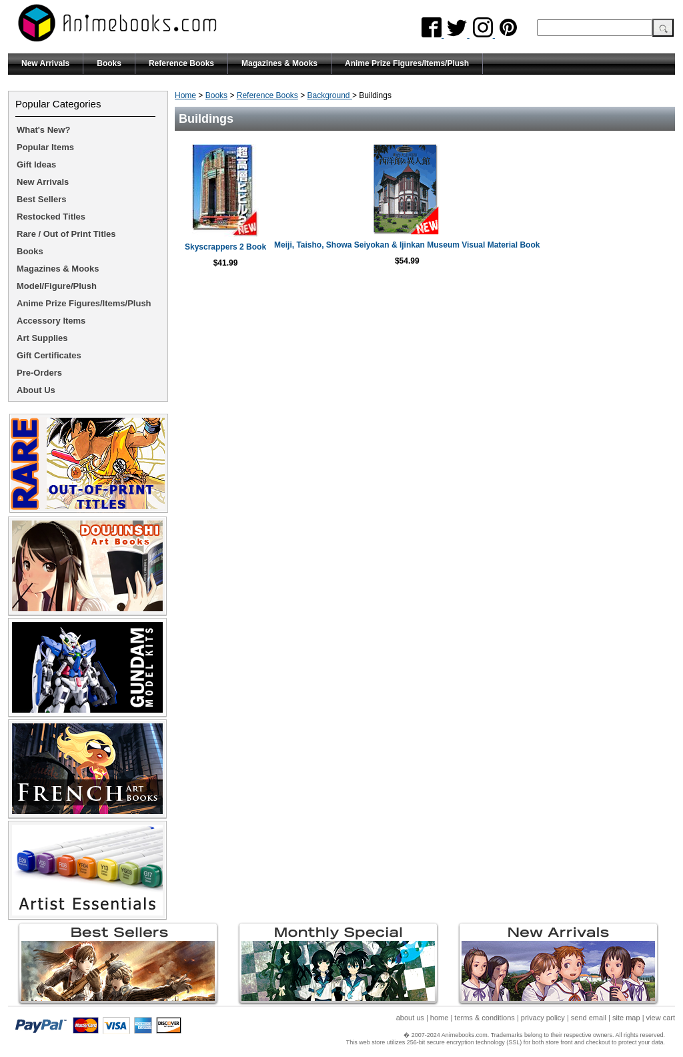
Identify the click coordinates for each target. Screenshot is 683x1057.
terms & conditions (484, 1018)
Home (185, 95)
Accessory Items (51, 321)
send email (588, 1018)
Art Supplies (42, 338)
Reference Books (181, 63)
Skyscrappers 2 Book (303, 247)
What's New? (43, 130)
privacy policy (543, 1018)
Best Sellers (41, 199)
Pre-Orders (39, 373)
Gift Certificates (49, 355)
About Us (36, 390)
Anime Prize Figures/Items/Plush (407, 63)
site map (626, 1018)
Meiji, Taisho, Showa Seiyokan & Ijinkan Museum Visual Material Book (547, 249)
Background (329, 95)
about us (410, 1018)
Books (109, 63)
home (439, 1018)
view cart (660, 1018)
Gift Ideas (36, 164)
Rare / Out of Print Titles (66, 234)
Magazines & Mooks (279, 63)
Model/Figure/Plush (57, 286)
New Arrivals (45, 63)
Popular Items (45, 147)
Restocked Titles (51, 217)
